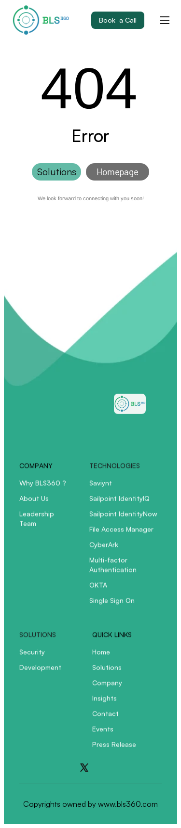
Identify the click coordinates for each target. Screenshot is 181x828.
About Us (34, 503)
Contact (105, 718)
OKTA (98, 590)
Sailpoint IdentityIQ (119, 503)
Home (101, 657)
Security (32, 657)
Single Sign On (112, 605)
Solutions (107, 672)
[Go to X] (84, 767)
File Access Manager (121, 534)
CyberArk (103, 549)
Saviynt (100, 488)
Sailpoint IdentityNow (123, 519)
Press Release (114, 749)
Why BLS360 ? (42, 488)
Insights (104, 703)
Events (102, 734)
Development (40, 672)
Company (107, 688)
